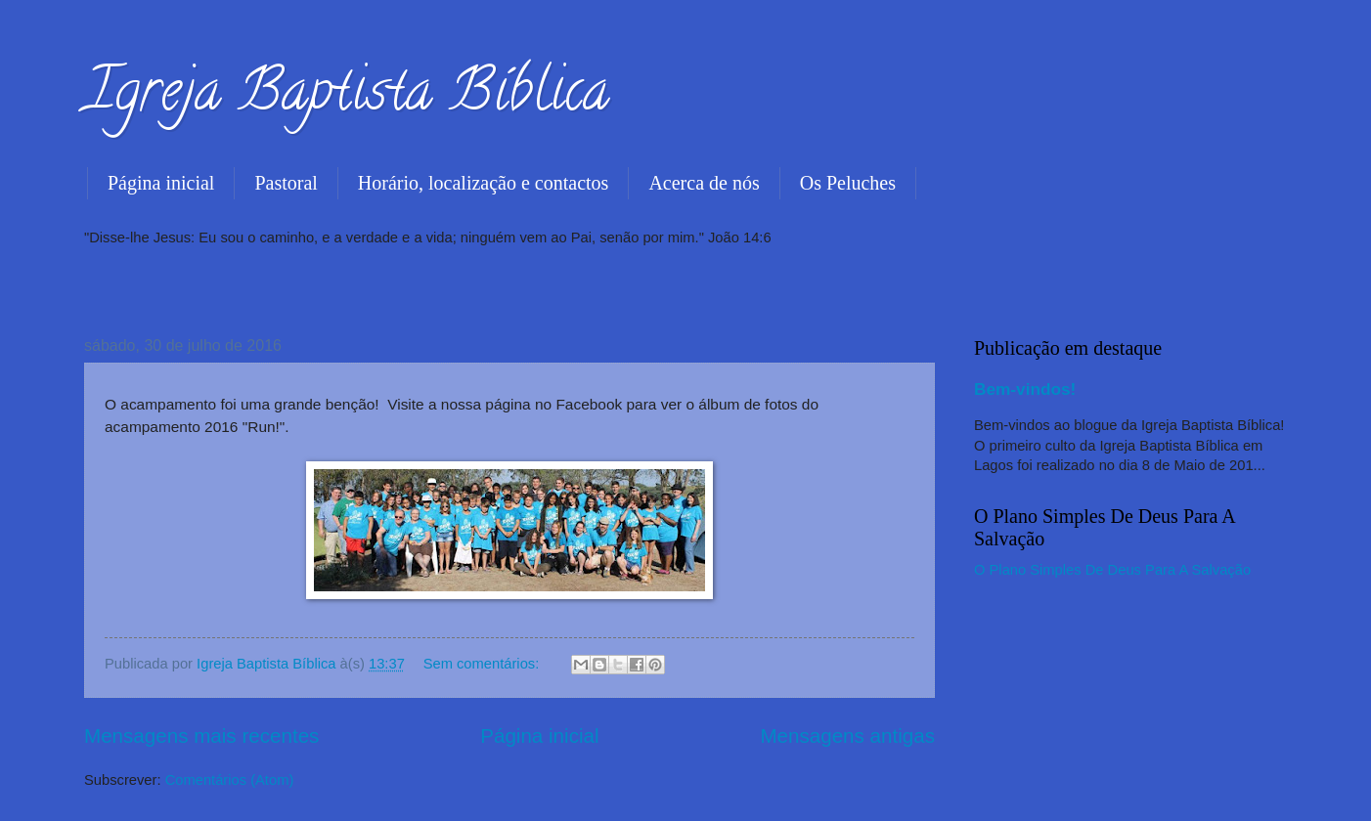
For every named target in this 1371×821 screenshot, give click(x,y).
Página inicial (161, 183)
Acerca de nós (703, 183)
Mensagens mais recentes (201, 735)
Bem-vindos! (1025, 389)
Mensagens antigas (847, 735)
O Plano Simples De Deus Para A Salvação (1112, 570)
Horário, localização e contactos (483, 183)
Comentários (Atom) (229, 780)
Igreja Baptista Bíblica (346, 97)
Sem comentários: (483, 663)
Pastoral (285, 183)
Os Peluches (848, 183)
